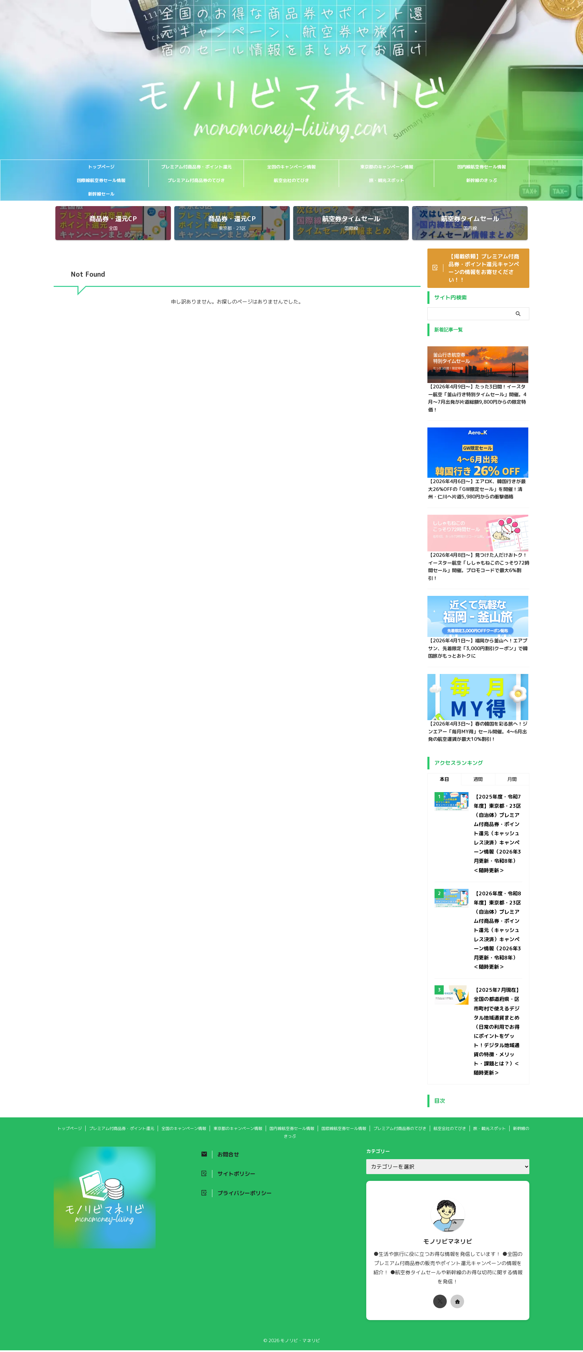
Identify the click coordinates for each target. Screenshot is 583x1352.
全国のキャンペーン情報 (291, 167)
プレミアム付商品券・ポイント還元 (196, 167)
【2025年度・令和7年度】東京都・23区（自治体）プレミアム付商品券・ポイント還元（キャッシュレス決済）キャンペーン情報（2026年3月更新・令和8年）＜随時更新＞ (497, 836)
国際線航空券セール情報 (101, 180)
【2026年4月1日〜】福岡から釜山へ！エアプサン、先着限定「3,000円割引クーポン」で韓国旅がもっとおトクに (477, 650)
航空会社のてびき (291, 180)
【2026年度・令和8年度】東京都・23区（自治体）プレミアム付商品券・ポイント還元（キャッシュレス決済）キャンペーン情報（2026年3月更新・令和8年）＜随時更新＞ (497, 932)
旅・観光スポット (386, 180)
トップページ (101, 167)
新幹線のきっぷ (481, 180)
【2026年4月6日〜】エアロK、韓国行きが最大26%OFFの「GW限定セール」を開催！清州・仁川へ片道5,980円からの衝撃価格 (476, 490)
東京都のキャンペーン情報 (386, 167)
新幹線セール (101, 194)
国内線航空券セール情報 (481, 167)
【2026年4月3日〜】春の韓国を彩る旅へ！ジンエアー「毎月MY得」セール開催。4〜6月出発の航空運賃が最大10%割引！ (477, 734)
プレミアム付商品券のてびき (196, 180)
